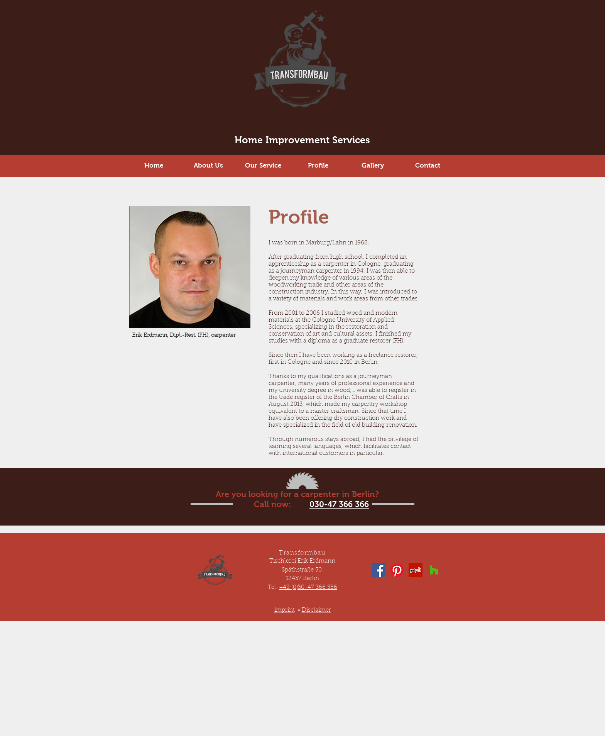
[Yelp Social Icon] (415, 570)
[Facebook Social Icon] (378, 570)
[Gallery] (372, 165)
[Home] (153, 165)
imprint (284, 610)
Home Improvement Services (302, 139)
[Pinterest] (397, 570)
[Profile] (318, 165)
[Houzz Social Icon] (434, 570)
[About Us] (208, 165)
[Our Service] (263, 165)
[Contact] (427, 165)
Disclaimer (316, 610)
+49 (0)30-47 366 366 (308, 587)
